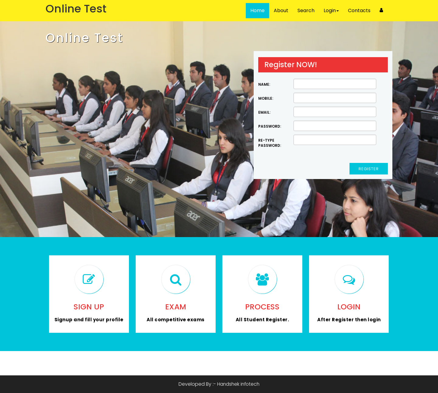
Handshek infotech (238, 384)
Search (306, 10)
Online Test (84, 38)
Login (331, 10)
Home (257, 10)
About (281, 10)
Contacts (359, 10)
